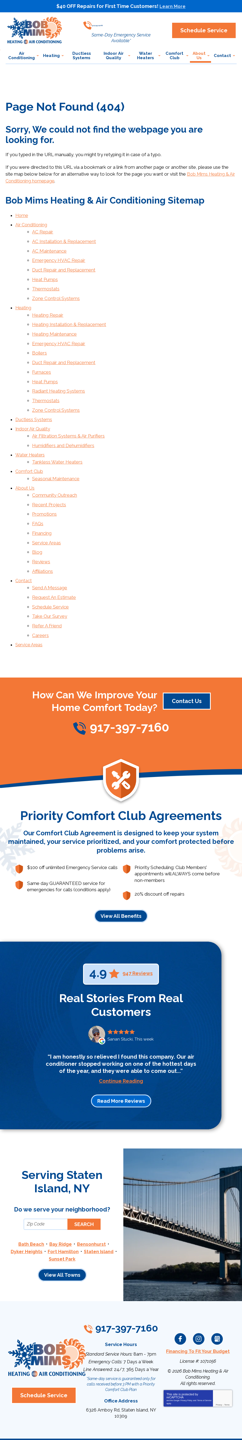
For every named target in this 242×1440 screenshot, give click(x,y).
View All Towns (62, 1243)
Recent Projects (49, 483)
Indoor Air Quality (33, 413)
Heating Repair (47, 307)
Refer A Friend (47, 596)
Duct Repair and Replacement (63, 265)
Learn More (173, 6)
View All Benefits (121, 885)
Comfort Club (29, 453)
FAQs (37, 501)
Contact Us (187, 670)
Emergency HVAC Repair (58, 256)
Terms (226, 1372)
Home (22, 214)
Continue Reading (121, 1050)
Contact (23, 554)
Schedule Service (50, 578)
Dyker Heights (26, 1220)
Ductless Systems (34, 404)
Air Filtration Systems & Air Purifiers (68, 419)
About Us (25, 468)
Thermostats (45, 282)
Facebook (180, 1306)
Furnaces (41, 360)
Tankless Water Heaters (57, 444)
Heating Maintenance (54, 324)
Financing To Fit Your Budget (198, 1318)
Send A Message (49, 561)
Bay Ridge (61, 1213)
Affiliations (42, 545)
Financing (42, 510)
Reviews (41, 536)
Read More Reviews (121, 1070)
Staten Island (99, 1220)
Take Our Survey (49, 587)
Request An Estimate (54, 569)
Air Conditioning (31, 223)
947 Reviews (138, 942)
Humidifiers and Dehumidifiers (63, 428)
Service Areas (46, 519)
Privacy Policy (186, 1367)
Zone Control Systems (56, 291)
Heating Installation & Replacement (69, 316)
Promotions (44, 492)
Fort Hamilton (62, 1220)
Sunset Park (62, 1227)
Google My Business (217, 1306)
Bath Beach (30, 1213)
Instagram (198, 1306)
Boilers (39, 342)
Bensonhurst (92, 1213)
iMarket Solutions (90, 1428)
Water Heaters (31, 437)
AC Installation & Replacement (64, 238)
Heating (23, 300)
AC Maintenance (49, 247)
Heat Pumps (45, 274)
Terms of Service (204, 1367)
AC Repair (42, 229)
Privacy (219, 1372)
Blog (37, 527)
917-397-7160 (124, 23)
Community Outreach (54, 474)
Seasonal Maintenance (55, 459)
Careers (40, 605)
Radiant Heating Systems (58, 378)
